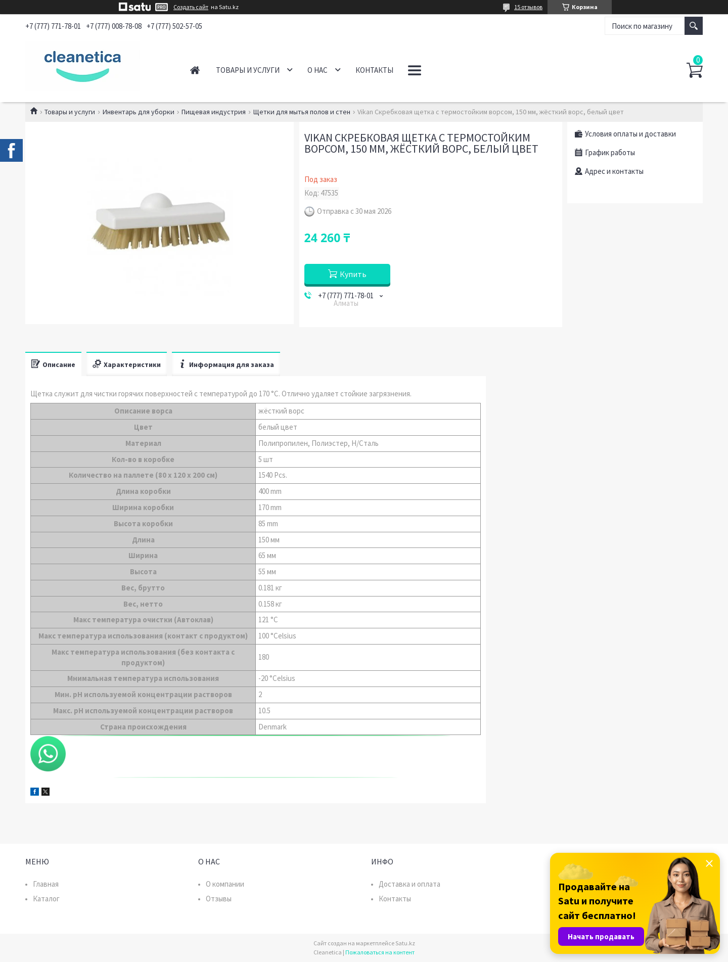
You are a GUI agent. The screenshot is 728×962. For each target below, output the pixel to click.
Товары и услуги (248, 70)
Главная (195, 70)
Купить (353, 274)
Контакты (374, 70)
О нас (317, 70)
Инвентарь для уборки (138, 111)
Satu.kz (405, 943)
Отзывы (219, 898)
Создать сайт (190, 7)
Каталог (46, 898)
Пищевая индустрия (213, 111)
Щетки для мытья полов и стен (301, 111)
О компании (225, 884)
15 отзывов (528, 7)
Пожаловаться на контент (380, 952)
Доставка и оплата (409, 884)
